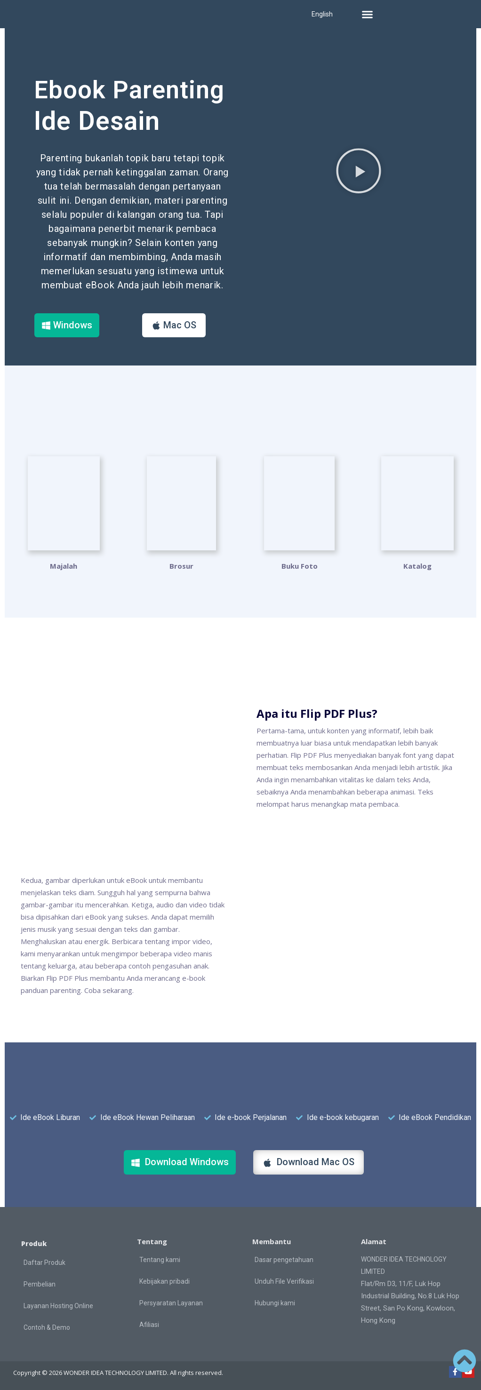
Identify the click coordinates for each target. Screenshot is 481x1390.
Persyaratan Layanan (171, 1302)
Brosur (181, 565)
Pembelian (40, 1283)
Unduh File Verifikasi (284, 1281)
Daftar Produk (44, 1262)
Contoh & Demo (47, 1327)
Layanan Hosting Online (58, 1305)
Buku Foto (299, 565)
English (322, 14)
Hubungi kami (275, 1302)
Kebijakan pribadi (164, 1281)
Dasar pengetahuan (284, 1259)
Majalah (63, 565)
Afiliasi (149, 1324)
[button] (368, 14)
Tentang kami (159, 1259)
